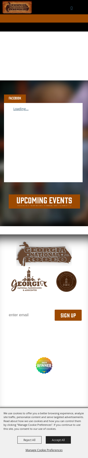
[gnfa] (29, 279)
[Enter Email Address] (30, 315)
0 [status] (71, 8)
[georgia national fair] (44, 253)
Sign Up (68, 315)
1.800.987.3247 (44, 330)
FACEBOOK (15, 98)
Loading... (21, 109)
